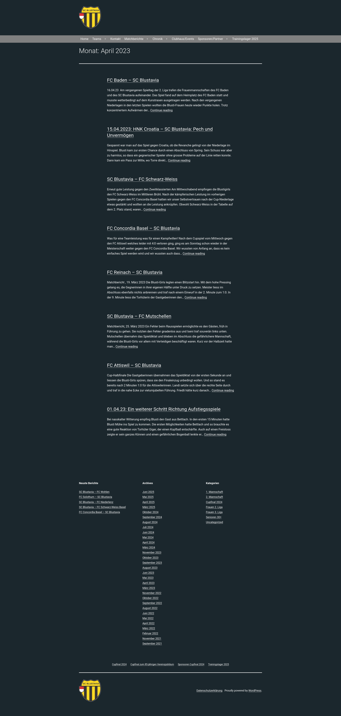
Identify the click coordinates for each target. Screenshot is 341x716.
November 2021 (151, 638)
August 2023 (150, 567)
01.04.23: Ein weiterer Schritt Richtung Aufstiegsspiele (164, 409)
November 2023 (151, 552)
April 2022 (148, 623)
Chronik (158, 39)
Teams (96, 39)
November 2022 (151, 592)
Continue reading (161, 110)
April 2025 (148, 502)
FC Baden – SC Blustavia (133, 80)
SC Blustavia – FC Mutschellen (139, 316)
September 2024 (152, 517)
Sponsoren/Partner (210, 39)
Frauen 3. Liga (214, 512)
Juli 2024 (147, 527)
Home (84, 39)
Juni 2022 (148, 613)
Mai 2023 (148, 577)
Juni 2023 (148, 572)
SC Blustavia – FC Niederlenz (96, 502)
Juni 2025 (148, 491)
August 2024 (150, 522)
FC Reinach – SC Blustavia (134, 272)
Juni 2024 (148, 532)
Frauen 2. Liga (214, 507)
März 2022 (148, 628)
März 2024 (148, 547)
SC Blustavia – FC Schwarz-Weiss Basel (102, 507)
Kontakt (115, 39)
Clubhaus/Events (183, 39)
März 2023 (148, 587)
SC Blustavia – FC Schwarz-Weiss (142, 179)
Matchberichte (133, 39)
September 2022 (152, 603)
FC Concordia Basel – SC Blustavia (143, 228)
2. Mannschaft (214, 496)
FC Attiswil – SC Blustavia (134, 365)
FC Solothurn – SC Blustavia (95, 496)
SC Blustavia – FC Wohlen (94, 491)
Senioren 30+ (213, 517)
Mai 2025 (148, 496)
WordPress (254, 690)
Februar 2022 (150, 633)
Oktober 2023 (150, 557)
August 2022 (150, 608)
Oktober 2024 (150, 512)
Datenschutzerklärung (209, 690)
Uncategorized (214, 522)
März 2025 (148, 507)
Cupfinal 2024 (214, 502)
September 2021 (152, 643)
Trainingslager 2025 (245, 39)
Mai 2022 (148, 618)
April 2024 (148, 542)
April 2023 (148, 582)
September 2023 (152, 562)
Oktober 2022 (150, 598)
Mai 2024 (148, 537)
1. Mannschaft (214, 491)
